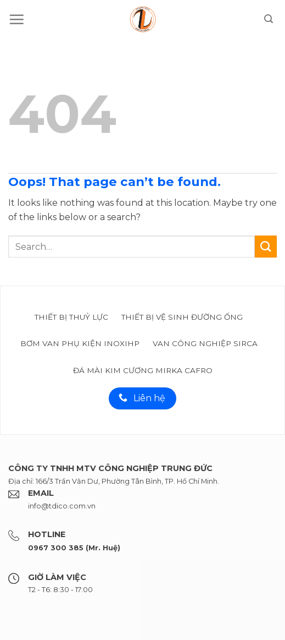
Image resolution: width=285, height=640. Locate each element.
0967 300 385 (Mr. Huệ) (74, 548)
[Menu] (16, 19)
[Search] (268, 19)
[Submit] (266, 247)
